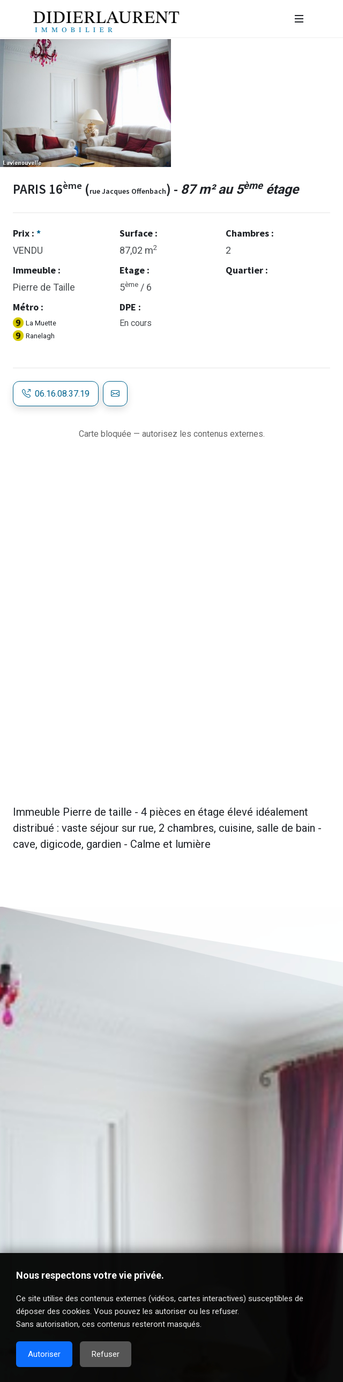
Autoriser (44, 1354)
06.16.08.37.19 (56, 394)
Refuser (106, 1354)
